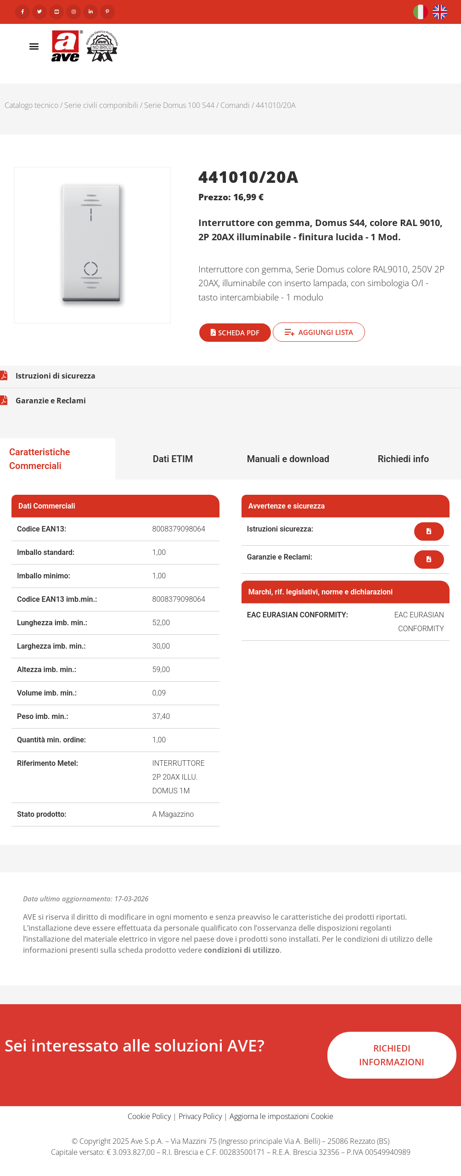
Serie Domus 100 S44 (179, 105)
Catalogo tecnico (31, 105)
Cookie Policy (149, 1116)
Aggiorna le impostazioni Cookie (281, 1116)
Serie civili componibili (101, 105)
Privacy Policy (200, 1116)
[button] (33, 45)
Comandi (235, 105)
